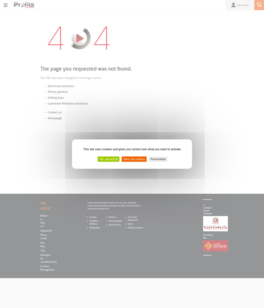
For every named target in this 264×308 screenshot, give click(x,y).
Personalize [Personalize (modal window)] (158, 159)
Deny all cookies (134, 159)
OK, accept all (108, 159)
